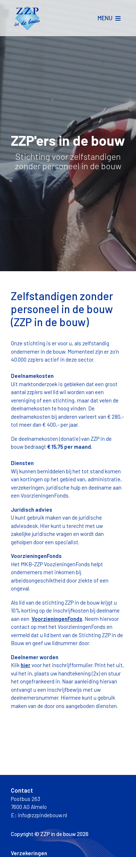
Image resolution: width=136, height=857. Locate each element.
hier (25, 665)
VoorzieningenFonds (57, 618)
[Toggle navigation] (109, 18)
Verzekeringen (29, 853)
